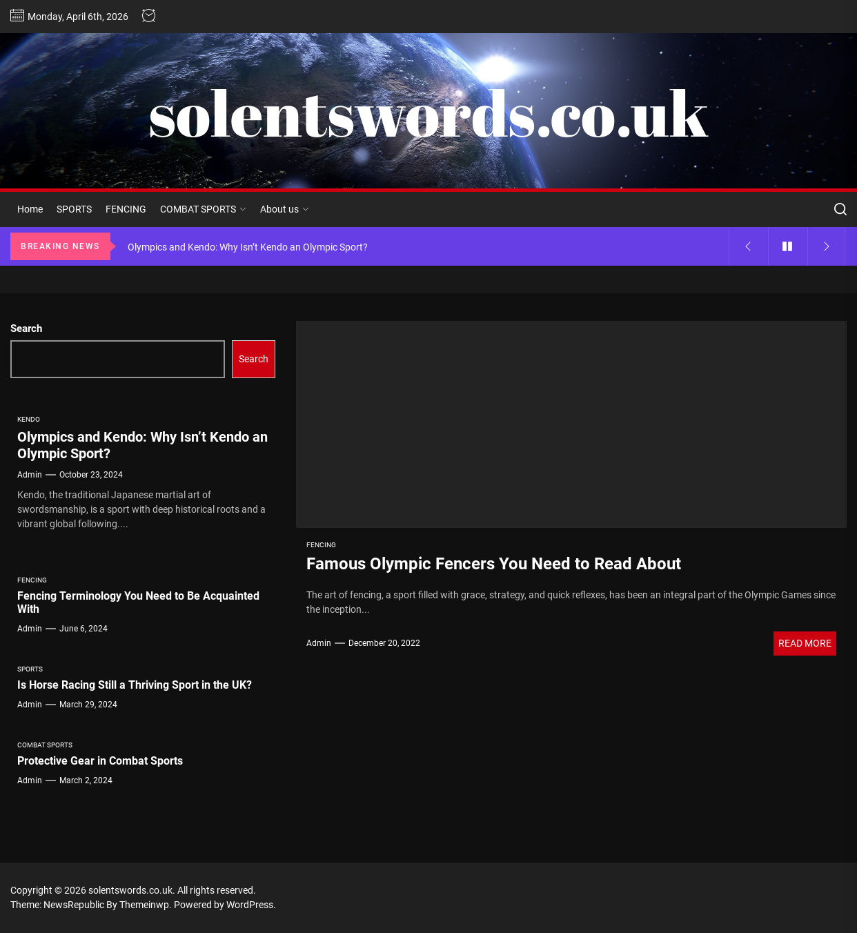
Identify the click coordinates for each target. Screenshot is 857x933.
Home (30, 209)
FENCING (126, 209)
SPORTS (74, 209)
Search (26, 328)
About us (284, 209)
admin (318, 643)
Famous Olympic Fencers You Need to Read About (493, 563)
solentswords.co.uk (428, 112)
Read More (804, 643)
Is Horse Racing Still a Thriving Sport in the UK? (134, 684)
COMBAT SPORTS (203, 209)
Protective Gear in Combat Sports (100, 760)
